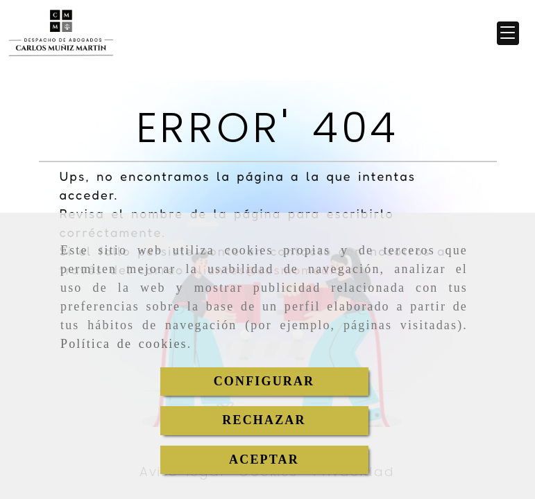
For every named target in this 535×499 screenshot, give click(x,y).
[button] (508, 33)
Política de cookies (123, 344)
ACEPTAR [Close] (264, 459)
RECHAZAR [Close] (263, 420)
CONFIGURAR (264, 381)
